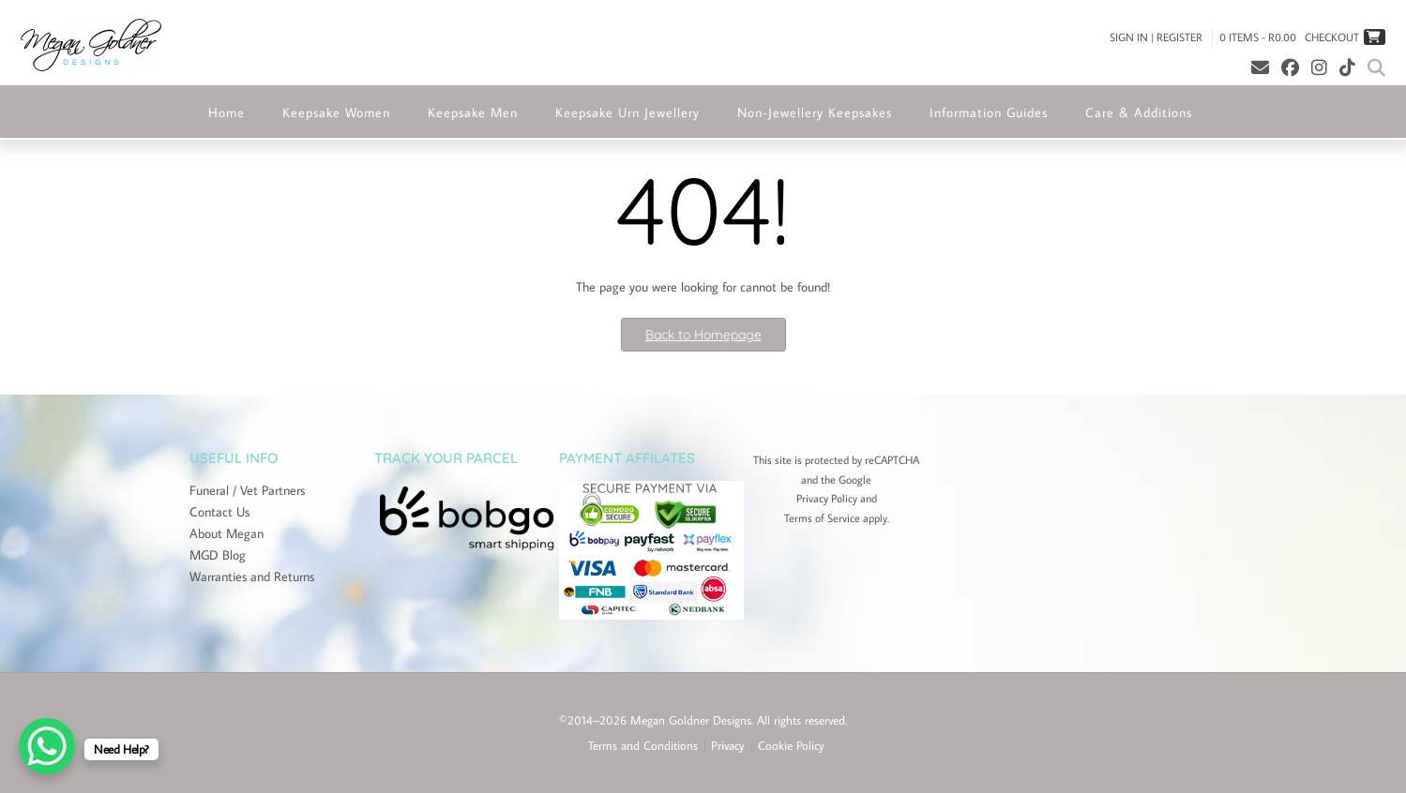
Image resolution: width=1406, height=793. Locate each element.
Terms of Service (822, 518)
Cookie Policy (791, 746)
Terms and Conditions (643, 746)
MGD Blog (217, 554)
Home (226, 112)
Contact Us (219, 511)
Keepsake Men (473, 112)
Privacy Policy (826, 498)
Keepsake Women (336, 112)
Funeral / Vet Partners (247, 490)
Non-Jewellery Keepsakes (814, 112)
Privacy (728, 746)
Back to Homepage (703, 334)
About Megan (226, 533)
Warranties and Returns (251, 576)
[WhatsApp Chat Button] (47, 746)
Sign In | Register (1156, 37)
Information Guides (989, 112)
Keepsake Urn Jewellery (627, 112)
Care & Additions (1138, 112)
